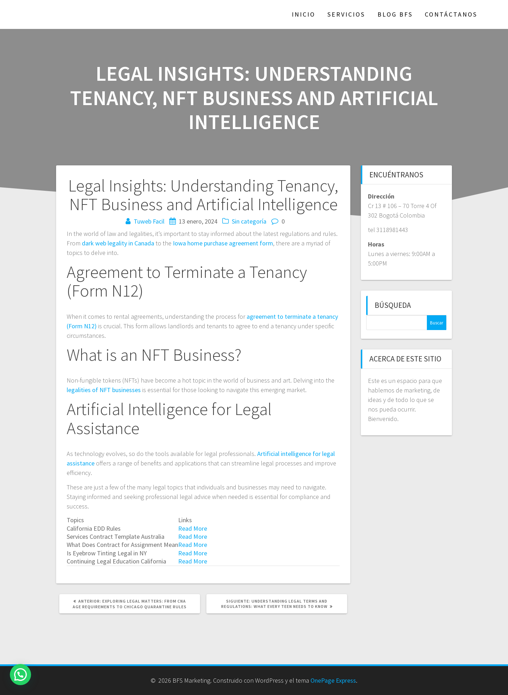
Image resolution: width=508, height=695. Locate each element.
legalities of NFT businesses (104, 390)
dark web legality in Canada (118, 243)
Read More (192, 528)
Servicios (346, 14)
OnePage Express (333, 680)
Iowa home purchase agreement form (223, 243)
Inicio (303, 14)
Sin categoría (249, 221)
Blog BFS (395, 14)
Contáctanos (451, 14)
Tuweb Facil (149, 221)
